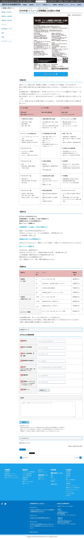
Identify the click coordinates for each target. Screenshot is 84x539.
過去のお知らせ (34, 532)
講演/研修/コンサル (63, 4)
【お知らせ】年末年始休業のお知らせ (40, 518)
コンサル (53, 479)
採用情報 (60, 1)
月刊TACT (7, 472)
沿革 (67, 477)
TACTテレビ (41, 477)
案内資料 (68, 475)
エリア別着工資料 (26, 475)
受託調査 (55, 4)
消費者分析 (25, 477)
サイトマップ (69, 491)
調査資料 (31, 4)
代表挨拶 (68, 472)
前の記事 (25, 457)
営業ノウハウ (25, 483)
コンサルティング (6, 41)
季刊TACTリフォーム (10, 474)
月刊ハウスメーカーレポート (12, 477)
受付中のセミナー (42, 472)
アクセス (68, 481)
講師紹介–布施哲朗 (7, 16)
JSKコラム (72, 4)
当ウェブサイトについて (72, 489)
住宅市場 (24, 479)
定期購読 (24, 4)
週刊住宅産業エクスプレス (11, 475)
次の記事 (77, 457)
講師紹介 (53, 481)
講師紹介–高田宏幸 (7, 20)
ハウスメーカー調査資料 (28, 472)
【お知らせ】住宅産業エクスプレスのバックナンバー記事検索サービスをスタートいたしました (42, 525)
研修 (3, 37)
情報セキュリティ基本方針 (72, 487)
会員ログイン (79, 1)
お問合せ (72, 1)
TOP (21, 8)
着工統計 (66, 1)
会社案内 (79, 4)
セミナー (38, 4)
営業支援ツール (47, 4)
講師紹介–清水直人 (7, 12)
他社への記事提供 (70, 479)
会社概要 (68, 474)
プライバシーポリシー (71, 485)
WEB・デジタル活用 (27, 481)
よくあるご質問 (70, 493)
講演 (3, 33)
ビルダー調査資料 (26, 474)
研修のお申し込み (50, 74)
